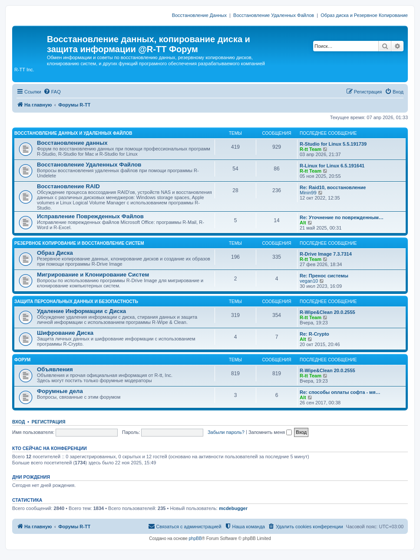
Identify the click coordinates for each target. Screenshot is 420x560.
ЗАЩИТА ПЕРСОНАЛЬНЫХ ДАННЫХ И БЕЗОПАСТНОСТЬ (76, 301)
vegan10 (309, 280)
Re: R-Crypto (314, 334)
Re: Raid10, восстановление (333, 187)
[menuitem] (52, 92)
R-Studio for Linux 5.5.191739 (333, 144)
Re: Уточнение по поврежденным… (342, 217)
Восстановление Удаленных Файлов (273, 15)
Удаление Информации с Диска (81, 311)
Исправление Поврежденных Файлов (90, 216)
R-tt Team (310, 149)
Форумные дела (60, 391)
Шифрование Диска (65, 333)
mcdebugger (233, 508)
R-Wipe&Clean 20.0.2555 (327, 312)
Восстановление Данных (199, 15)
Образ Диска (55, 253)
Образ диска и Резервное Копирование (364, 15)
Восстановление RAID (68, 186)
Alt (303, 222)
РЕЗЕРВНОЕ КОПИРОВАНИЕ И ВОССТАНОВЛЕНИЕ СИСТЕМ (79, 243)
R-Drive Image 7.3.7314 (326, 254)
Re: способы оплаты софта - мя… (340, 392)
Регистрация (49, 421)
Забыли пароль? (226, 432)
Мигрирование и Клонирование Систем (93, 274)
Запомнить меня (270, 432)
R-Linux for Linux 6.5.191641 (332, 165)
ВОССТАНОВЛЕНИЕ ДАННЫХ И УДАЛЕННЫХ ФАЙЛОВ (73, 133)
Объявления (55, 369)
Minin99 (308, 192)
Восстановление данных (72, 143)
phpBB (195, 538)
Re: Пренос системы (324, 275)
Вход (18, 421)
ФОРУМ (22, 359)
